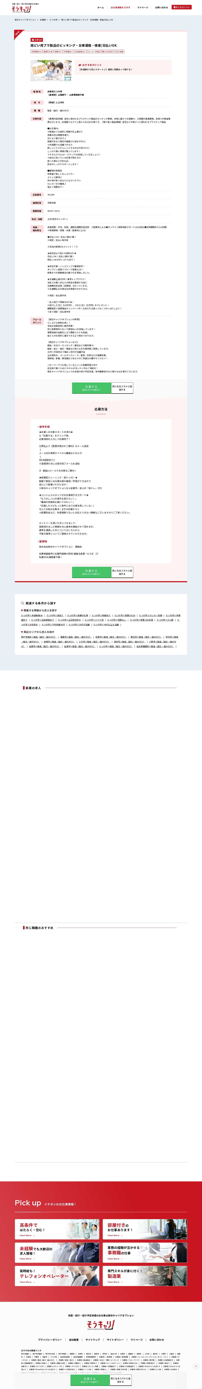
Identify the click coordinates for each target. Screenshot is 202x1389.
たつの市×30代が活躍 (79, 624)
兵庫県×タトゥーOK (54, 1366)
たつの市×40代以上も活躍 (106, 624)
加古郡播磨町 (78, 1357)
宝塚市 (139, 1354)
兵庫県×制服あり (74, 1363)
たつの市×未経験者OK (32, 615)
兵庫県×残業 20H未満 (119, 1369)
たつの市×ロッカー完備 (150, 615)
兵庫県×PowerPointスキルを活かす (42, 1369)
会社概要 (74, 1339)
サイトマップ (92, 1339)
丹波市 (28, 1357)
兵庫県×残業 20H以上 (138, 1369)
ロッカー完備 (93, 51)
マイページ (137, 1339)
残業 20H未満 (106, 51)
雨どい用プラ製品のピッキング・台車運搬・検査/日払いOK (87, 19)
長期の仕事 (48, 51)
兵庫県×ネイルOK (72, 1366)
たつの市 (53, 19)
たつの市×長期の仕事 (77, 615)
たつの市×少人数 (165, 619)
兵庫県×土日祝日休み (67, 1369)
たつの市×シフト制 (94, 619)
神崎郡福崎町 (91, 1357)
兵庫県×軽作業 (149, 1360)
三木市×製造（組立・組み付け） (94, 641)
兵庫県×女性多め (170, 1369)
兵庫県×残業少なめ (130, 1363)
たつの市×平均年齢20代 (53, 624)
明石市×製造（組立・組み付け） (146, 636)
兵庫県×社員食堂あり (127, 1366)
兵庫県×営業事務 (121, 1357)
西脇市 (130, 1354)
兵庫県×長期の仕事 (57, 1363)
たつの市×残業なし (116, 619)
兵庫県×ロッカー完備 (90, 1366)
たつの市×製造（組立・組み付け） (116, 646)
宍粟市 (36, 1357)
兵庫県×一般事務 (105, 1357)
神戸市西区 (62, 1354)
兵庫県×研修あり (90, 1363)
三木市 (147, 1354)
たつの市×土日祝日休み (69, 619)
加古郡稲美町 (65, 1357)
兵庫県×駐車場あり (148, 1363)
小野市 (163, 1354)
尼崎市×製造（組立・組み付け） (111, 636)
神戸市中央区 (50, 1354)
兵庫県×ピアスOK (36, 1366)
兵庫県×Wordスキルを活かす (149, 1366)
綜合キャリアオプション (25, 19)
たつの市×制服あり (101, 615)
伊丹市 (104, 1354)
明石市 (88, 1354)
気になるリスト (183, 7)
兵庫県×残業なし (100, 1369)
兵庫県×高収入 (41, 1363)
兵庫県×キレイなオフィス (110, 1363)
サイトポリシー (115, 1339)
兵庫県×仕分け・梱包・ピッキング (106, 1360)
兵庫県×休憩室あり (108, 1366)
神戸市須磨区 (37, 1354)
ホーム (100, 7)
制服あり (58, 51)
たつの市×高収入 (55, 615)
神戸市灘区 (25, 1354)
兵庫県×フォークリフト (131, 1360)
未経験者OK (36, 51)
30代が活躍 (118, 51)
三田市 (171, 1354)
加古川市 (114, 1354)
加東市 (44, 1357)
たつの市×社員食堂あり (42, 619)
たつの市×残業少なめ (124, 615)
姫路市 (72, 1354)
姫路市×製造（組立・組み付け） (76, 636)
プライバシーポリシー (50, 1339)
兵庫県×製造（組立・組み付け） (43, 1360)
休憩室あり (68, 51)
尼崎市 (80, 1354)
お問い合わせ (161, 7)
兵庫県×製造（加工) (66, 1360)
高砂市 (155, 1354)
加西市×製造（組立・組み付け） (44, 646)
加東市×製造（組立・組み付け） (80, 646)
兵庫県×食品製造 (83, 1360)
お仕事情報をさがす (120, 7)
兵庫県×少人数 (155, 1369)
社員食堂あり (80, 51)
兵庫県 (43, 19)
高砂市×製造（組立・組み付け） (129, 641)
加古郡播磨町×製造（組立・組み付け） (155, 646)
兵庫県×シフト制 (84, 1369)
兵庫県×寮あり (164, 1363)
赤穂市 (122, 1354)
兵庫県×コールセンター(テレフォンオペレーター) (150, 1357)
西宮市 (96, 1354)
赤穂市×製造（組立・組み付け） (59, 641)
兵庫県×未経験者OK (165, 1360)
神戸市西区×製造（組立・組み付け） (39, 636)
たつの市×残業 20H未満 (141, 619)
